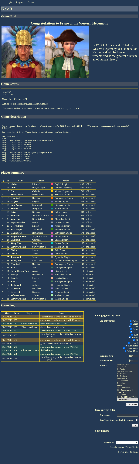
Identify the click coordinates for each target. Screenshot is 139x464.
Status (90, 189)
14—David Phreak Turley (127, 406)
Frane (13, 196)
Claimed (133, 351)
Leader (40, 189)
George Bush (17, 234)
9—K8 (127, 394)
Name (20, 189)
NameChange (130, 357)
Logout (133, 335)
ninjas (14, 193)
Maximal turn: (107, 364)
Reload (133, 346)
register (19, 2)
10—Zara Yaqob (127, 396)
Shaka (14, 259)
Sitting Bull (16, 269)
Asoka (14, 262)
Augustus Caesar (19, 245)
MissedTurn (131, 360)
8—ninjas (127, 392)
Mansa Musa (17, 203)
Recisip (14, 283)
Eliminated (132, 354)
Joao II (14, 276)
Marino (14, 217)
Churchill (15, 248)
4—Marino (127, 382)
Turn (134, 343)
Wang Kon (16, 252)
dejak (13, 220)
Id (8, 189)
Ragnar (14, 210)
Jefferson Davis (18, 304)
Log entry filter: (107, 329)
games (31, 2)
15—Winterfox (127, 408)
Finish (134, 330)
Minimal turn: (106, 369)
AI (135, 349)
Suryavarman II (18, 255)
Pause (134, 340)
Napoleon (15, 297)
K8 (12, 200)
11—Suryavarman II (127, 399)
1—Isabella (127, 375)
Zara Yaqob (16, 214)
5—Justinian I (127, 385)
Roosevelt (15, 300)
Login (134, 332)
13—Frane (127, 403)
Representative (18, 231)
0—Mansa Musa (127, 373)
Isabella (14, 286)
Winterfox (15, 224)
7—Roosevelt (127, 389)
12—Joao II (127, 401)
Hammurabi (16, 241)
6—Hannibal (127, 387)
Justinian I (16, 266)
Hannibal (15, 207)
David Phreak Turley (20, 279)
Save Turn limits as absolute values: (116, 428)
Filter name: (105, 424)
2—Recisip (127, 378)
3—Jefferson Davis (127, 380)
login (9, 2)
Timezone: (109, 451)
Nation (66, 189)
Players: (103, 374)
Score (81, 189)
